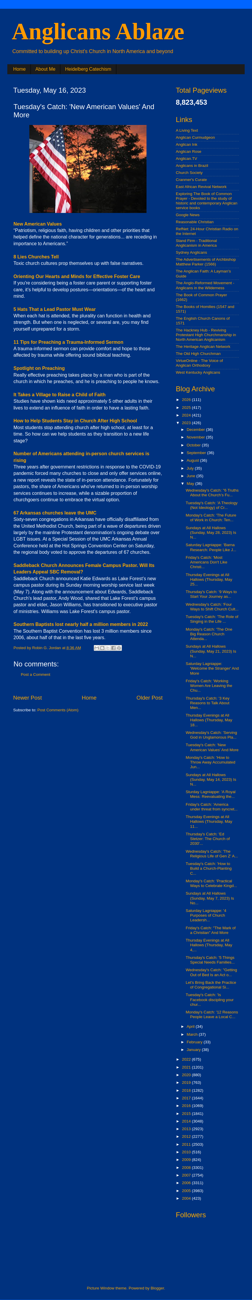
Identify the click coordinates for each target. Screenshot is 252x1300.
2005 (187, 1191)
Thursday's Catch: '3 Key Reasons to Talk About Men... (207, 703)
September (197, 453)
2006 (187, 1183)
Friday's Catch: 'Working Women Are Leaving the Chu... (209, 686)
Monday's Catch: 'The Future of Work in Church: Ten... (211, 517)
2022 (187, 1059)
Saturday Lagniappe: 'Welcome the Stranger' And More (212, 668)
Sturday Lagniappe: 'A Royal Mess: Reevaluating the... (211, 794)
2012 (187, 1136)
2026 (187, 399)
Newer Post (27, 698)
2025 (187, 407)
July (191, 468)
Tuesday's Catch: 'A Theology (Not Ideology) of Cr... (212, 505)
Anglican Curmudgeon (195, 137)
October (194, 445)
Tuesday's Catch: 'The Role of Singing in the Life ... (212, 619)
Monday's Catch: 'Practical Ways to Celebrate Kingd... (211, 883)
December (196, 429)
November (196, 437)
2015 (187, 1113)
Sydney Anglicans (191, 252)
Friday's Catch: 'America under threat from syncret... (212, 806)
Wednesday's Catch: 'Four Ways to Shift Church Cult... (212, 606)
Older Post (150, 698)
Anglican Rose (188, 151)
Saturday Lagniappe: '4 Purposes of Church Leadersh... (206, 915)
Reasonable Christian (195, 222)
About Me (45, 69)
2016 (187, 1105)
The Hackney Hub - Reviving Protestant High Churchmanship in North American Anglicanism (206, 335)
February (195, 1042)
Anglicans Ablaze (98, 31)
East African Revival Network (201, 186)
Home (19, 69)
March (193, 1034)
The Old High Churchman (198, 353)
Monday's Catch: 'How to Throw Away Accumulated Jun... (210, 762)
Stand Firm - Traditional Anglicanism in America (196, 243)
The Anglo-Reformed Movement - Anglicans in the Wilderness (205, 285)
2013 (187, 1129)
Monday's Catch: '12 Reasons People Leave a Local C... (212, 1014)
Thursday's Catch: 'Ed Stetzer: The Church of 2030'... (208, 839)
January (194, 1049)
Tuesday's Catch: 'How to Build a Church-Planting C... (209, 868)
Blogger (157, 1288)
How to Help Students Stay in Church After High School (75, 420)
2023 (187, 423)
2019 (187, 1082)
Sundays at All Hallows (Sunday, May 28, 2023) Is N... (211, 532)
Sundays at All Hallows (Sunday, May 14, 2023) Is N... (211, 779)
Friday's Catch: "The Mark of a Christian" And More (211, 930)
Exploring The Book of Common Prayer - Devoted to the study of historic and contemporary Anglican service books (206, 201)
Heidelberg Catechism (88, 69)
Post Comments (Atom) (58, 710)
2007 (187, 1175)
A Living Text (187, 130)
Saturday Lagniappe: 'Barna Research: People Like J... (211, 547)
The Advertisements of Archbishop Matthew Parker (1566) (206, 261)
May (191, 483)
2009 (187, 1159)
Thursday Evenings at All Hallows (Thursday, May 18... (209, 720)
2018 (187, 1090)
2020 (187, 1075)
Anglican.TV (186, 158)
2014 (187, 1121)
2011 (187, 1144)
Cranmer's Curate (191, 179)
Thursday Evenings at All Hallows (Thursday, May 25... (209, 579)
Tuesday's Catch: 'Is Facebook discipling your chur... (210, 999)
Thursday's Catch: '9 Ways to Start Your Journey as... (211, 594)
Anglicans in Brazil (192, 165)
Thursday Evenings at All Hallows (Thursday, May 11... (209, 821)
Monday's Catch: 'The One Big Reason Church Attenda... (209, 634)
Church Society (189, 172)
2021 (187, 1067)
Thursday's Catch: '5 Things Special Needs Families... (210, 959)
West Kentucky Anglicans (198, 372)
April (191, 1026)
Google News (188, 215)
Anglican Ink (186, 144)
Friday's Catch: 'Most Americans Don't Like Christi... (206, 562)
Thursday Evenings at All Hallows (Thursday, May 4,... (209, 945)
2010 (187, 1152)
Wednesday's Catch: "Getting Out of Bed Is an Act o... (211, 972)
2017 (187, 1098)
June (191, 476)
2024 (187, 415)
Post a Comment (35, 674)
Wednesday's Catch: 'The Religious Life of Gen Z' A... (212, 853)
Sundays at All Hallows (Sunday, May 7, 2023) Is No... (210, 898)
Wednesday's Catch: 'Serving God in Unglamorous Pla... (211, 734)
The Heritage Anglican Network (203, 346)
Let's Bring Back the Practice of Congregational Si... (211, 984)
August (193, 460)
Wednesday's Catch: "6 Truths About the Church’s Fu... (212, 492)
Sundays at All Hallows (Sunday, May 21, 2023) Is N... (211, 651)
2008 (187, 1167)
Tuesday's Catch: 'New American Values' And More (212, 747)
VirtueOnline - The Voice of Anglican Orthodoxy (199, 363)
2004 (187, 1198)
